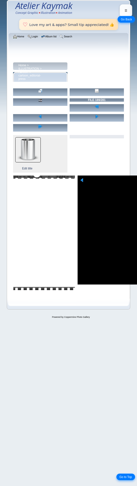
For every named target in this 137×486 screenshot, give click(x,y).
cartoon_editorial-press (29, 77)
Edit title (27, 168)
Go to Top (125, 477)
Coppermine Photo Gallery (77, 317)
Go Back (126, 19)
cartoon (23, 72)
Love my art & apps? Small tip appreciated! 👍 (68, 24)
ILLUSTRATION (28, 68)
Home (22, 65)
